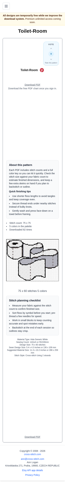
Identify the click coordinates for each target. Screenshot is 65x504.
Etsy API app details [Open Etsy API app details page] (32, 470)
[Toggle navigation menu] (6, 6)
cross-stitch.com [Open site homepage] (32, 454)
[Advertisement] (32, 125)
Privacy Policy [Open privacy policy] (32, 475)
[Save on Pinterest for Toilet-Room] (42, 70)
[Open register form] (32, 84)
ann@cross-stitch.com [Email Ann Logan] (32, 459)
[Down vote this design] (51, 59)
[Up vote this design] (51, 49)
